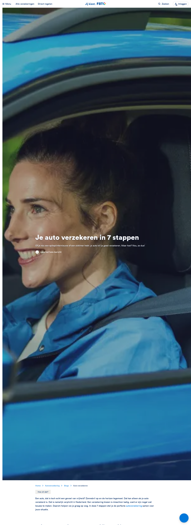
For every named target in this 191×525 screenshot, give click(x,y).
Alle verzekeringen (25, 3)
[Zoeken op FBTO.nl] (163, 3)
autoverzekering (134, 505)
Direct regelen (45, 3)
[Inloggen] (181, 3)
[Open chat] (184, 518)
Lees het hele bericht (48, 252)
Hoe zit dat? (43, 492)
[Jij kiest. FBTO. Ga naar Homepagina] (95, 3)
